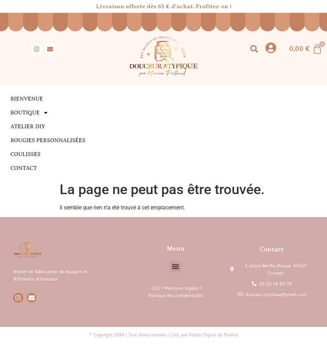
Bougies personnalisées (47, 140)
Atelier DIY (27, 126)
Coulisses (25, 154)
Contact (23, 168)
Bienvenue (26, 99)
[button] (254, 49)
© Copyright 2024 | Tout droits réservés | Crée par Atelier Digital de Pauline (163, 334)
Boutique (29, 112)
